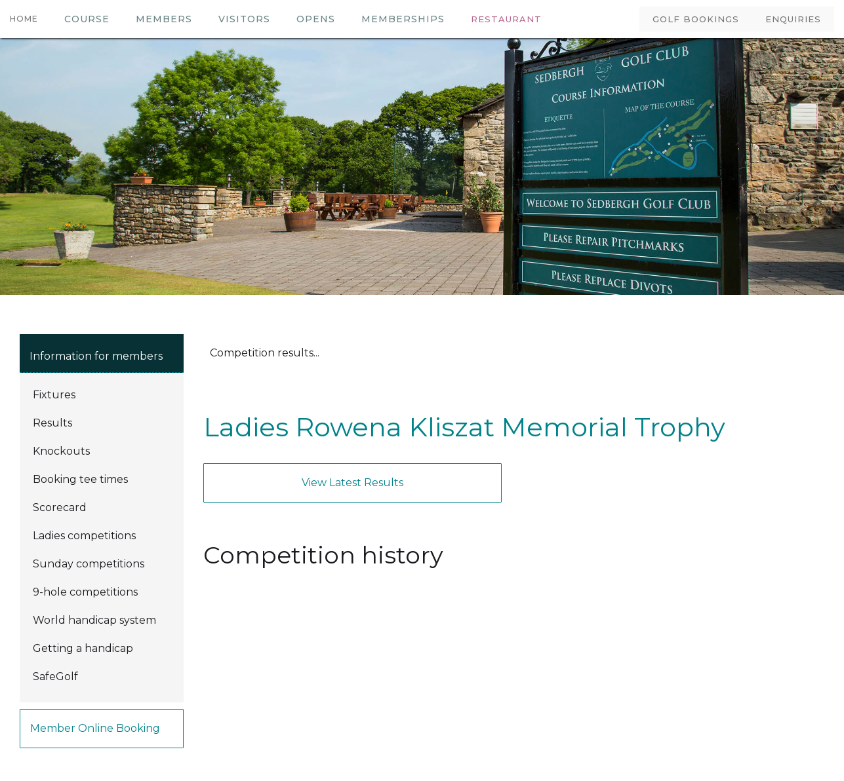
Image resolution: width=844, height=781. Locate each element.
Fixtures (54, 395)
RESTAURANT (506, 19)
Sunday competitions (88, 564)
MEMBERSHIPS (403, 19)
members (164, 19)
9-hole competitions (85, 592)
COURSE (87, 19)
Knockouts (61, 451)
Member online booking (95, 728)
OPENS (315, 19)
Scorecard (60, 507)
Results (52, 423)
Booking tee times (80, 479)
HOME (24, 19)
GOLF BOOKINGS (696, 19)
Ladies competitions (84, 535)
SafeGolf (55, 676)
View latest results (352, 482)
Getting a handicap (83, 648)
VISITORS (244, 19)
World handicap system (94, 620)
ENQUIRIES (793, 19)
